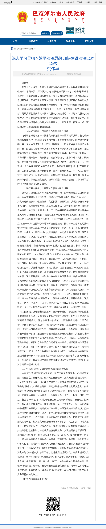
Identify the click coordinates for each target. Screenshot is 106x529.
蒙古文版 (8, 2)
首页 (14, 41)
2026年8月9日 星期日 (41, 2)
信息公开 (51, 41)
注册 (100, 2)
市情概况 (33, 41)
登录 (96, 2)
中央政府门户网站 (56, 2)
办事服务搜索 (57, 33)
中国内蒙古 (70, 2)
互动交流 (89, 41)
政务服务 (70, 41)
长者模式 (88, 2)
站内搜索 (45, 33)
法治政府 (31, 49)
